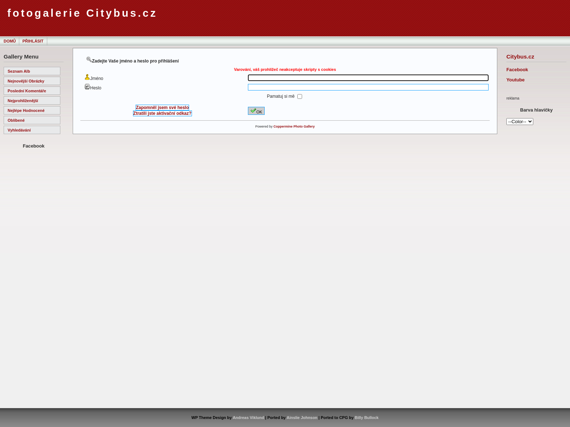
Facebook (517, 69)
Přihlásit (33, 41)
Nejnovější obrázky (26, 81)
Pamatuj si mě (281, 96)
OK (256, 111)
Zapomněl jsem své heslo (162, 107)
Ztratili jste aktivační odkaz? (162, 113)
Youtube (515, 79)
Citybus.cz (520, 56)
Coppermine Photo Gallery (294, 126)
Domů (10, 41)
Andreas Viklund (248, 417)
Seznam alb (19, 71)
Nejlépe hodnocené (26, 110)
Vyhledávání (19, 130)
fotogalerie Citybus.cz (82, 13)
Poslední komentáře (27, 91)
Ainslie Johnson (302, 417)
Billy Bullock (367, 417)
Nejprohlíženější (23, 100)
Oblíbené (16, 120)
